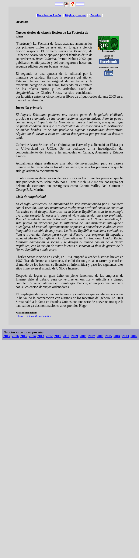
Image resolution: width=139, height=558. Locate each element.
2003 (125, 336)
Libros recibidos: (34, 316)
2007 (91, 336)
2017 (6, 336)
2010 (66, 336)
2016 (15, 336)
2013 (40, 336)
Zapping (95, 15)
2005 (108, 336)
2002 (134, 336)
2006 (100, 336)
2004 (117, 336)
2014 (32, 336)
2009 (74, 336)
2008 (83, 336)
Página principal (75, 15)
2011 (57, 336)
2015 (23, 336)
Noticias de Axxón (49, 15)
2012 (49, 336)
